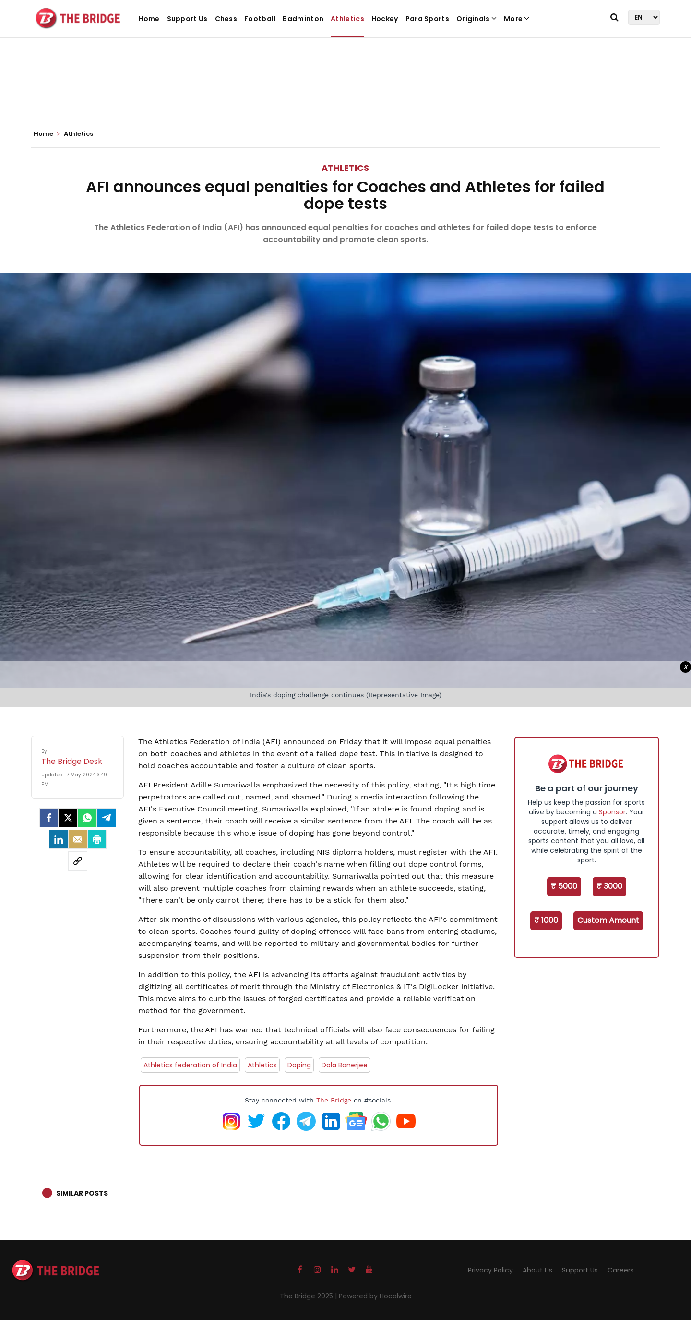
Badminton (303, 19)
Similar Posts (82, 1193)
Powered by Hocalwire (375, 1296)
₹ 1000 (546, 920)
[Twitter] (68, 817)
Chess (226, 19)
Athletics (347, 19)
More (517, 19)
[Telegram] (106, 817)
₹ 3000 (609, 886)
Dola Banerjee (345, 1065)
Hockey (384, 19)
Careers (621, 1270)
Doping (299, 1065)
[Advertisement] (345, 91)
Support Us (187, 19)
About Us (537, 1270)
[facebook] (49, 817)
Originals (476, 19)
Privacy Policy (490, 1270)
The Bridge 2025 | (309, 1296)
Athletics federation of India (190, 1065)
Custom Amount (608, 920)
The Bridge (333, 1100)
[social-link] (77, 861)
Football (259, 19)
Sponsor (612, 812)
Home (148, 19)
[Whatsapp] (87, 817)
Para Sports (427, 19)
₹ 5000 (564, 886)
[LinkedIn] (58, 839)
